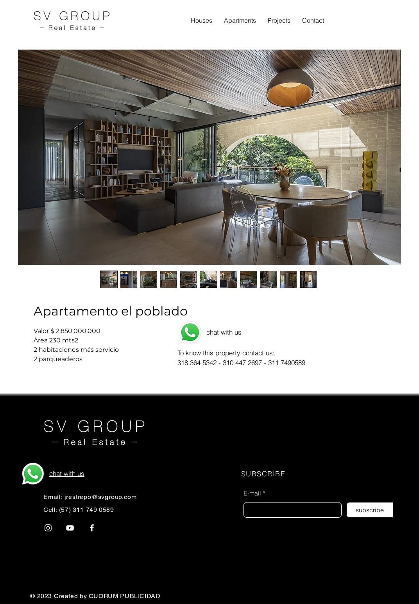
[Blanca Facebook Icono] (92, 528)
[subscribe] (369, 510)
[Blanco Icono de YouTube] (70, 528)
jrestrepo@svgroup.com (100, 497)
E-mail (252, 493)
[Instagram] (48, 528)
